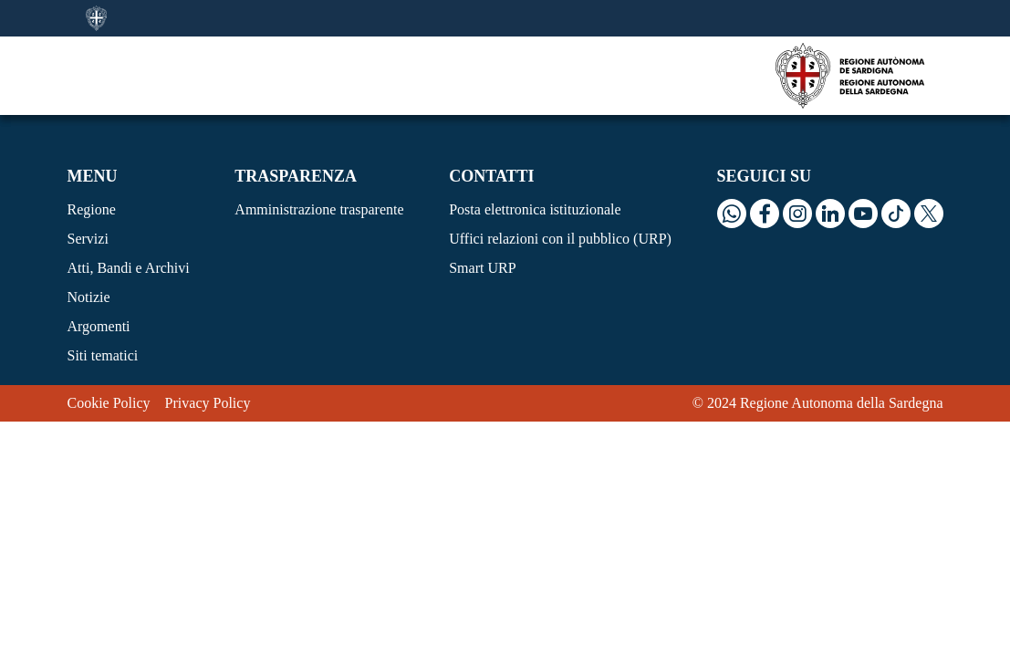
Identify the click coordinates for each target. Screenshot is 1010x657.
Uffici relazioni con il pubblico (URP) (560, 238)
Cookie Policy (109, 403)
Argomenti (99, 326)
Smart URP (482, 268)
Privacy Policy (208, 403)
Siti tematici (103, 355)
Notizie (89, 297)
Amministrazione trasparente (318, 209)
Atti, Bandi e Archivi (129, 268)
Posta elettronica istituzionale (534, 209)
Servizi (88, 238)
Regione (92, 209)
